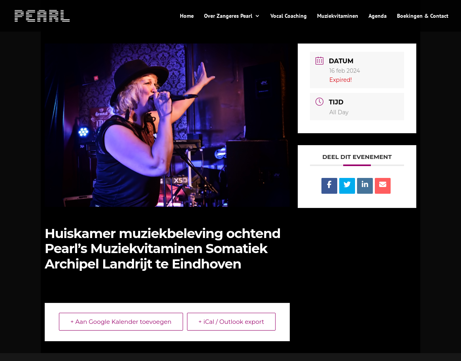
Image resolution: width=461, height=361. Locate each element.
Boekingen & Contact (422, 16)
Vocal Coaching (288, 16)
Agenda (377, 16)
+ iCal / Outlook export (231, 321)
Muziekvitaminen (337, 16)
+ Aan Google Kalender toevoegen (121, 321)
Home (187, 16)
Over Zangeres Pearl (228, 16)
